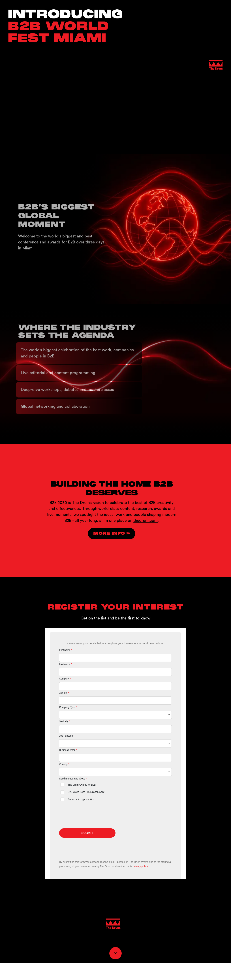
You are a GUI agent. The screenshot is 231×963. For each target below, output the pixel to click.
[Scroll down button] (115, 953)
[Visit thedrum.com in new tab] (111, 533)
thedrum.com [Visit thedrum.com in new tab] (145, 521)
